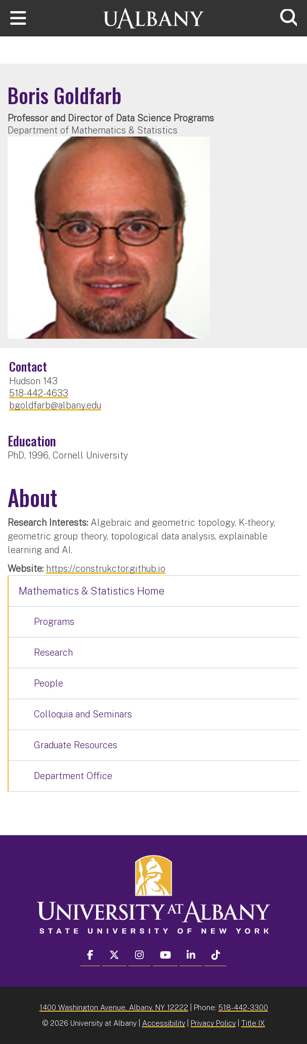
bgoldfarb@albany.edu (55, 405)
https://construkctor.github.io (105, 568)
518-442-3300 (243, 1007)
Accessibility (163, 1023)
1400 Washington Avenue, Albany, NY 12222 (113, 1007)
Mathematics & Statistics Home (91, 591)
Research (53, 652)
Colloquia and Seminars (83, 714)
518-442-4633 (38, 393)
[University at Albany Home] (153, 17)
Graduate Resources (75, 745)
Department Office (73, 775)
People (48, 683)
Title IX (253, 1023)
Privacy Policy (213, 1023)
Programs (54, 621)
